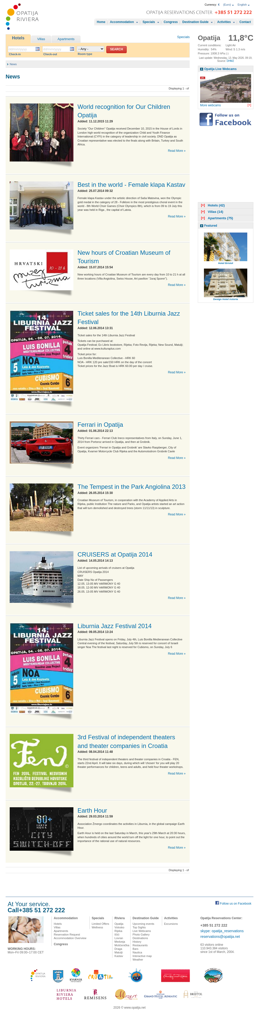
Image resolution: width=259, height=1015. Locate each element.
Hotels (18, 38)
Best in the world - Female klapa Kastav (131, 184)
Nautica (137, 952)
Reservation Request (67, 934)
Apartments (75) (216, 218)
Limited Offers (100, 923)
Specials (149, 22)
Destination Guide (195, 22)
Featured (210, 225)
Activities (224, 22)
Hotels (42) (212, 205)
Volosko (119, 927)
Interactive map (142, 956)
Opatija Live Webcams (220, 69)
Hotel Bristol (225, 263)
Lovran (118, 938)
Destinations (140, 938)
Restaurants (140, 945)
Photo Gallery (141, 934)
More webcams (210, 105)
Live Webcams (142, 930)
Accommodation (122, 22)
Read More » (177, 151)
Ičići (116, 934)
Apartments (66, 39)
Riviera (119, 918)
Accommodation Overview (70, 938)
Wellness (97, 927)
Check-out (50, 54)
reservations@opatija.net (220, 937)
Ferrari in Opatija (100, 424)
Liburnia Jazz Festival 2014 (114, 625)
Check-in (15, 54)
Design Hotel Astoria (225, 299)
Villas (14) (211, 212)
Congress (171, 22)
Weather (138, 959)
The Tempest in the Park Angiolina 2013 (131, 486)
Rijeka (118, 930)
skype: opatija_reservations (222, 931)
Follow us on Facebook (235, 903)
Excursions (171, 923)
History (137, 941)
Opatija (118, 923)
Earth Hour (92, 810)
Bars (135, 948)
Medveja (119, 941)
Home (101, 22)
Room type (85, 53)
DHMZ (230, 61)
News (13, 64)
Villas (41, 39)
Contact (245, 22)
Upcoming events (143, 923)
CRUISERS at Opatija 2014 (114, 554)
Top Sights (139, 927)
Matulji (118, 952)
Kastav (118, 956)
